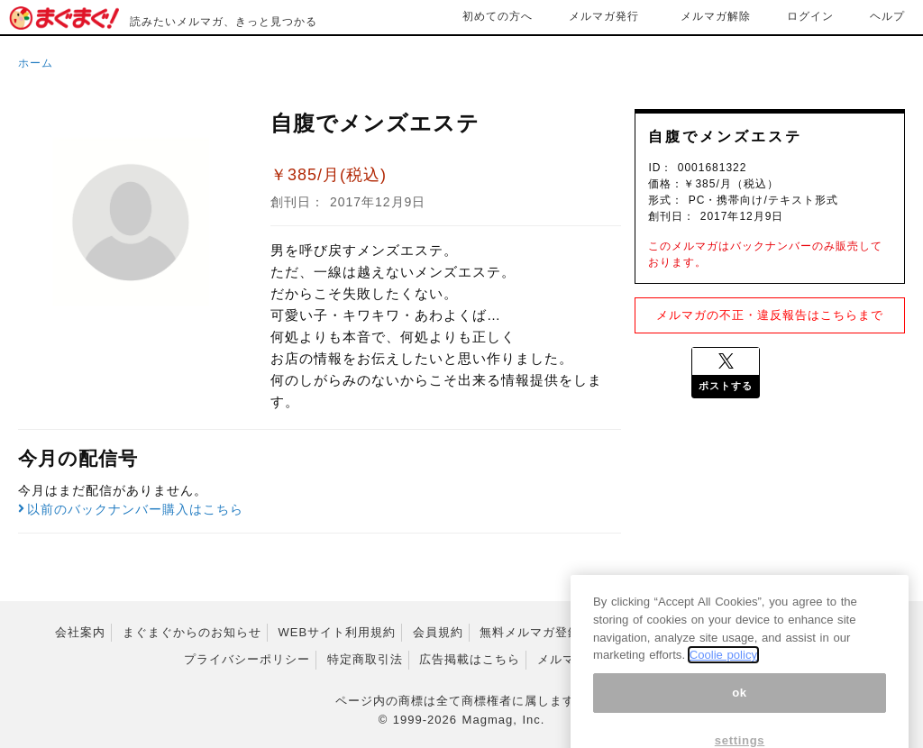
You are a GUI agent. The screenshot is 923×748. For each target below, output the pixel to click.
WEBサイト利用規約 (338, 632)
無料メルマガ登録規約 (543, 632)
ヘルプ (887, 16)
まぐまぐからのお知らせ (192, 632)
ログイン (810, 16)
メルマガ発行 (604, 16)
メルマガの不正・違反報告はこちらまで (769, 315)
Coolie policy (723, 670)
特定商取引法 (365, 659)
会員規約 (438, 632)
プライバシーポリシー (247, 659)
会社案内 (80, 632)
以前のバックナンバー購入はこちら (130, 509)
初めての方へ (497, 16)
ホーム (35, 63)
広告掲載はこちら (469, 659)
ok (739, 708)
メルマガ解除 (716, 16)
